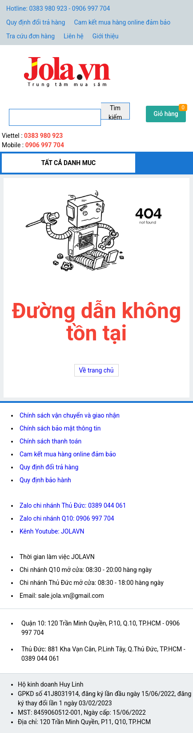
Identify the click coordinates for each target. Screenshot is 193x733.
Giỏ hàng (165, 113)
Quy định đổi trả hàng (35, 22)
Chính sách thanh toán (50, 441)
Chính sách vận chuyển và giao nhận (70, 415)
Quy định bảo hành (45, 480)
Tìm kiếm (115, 112)
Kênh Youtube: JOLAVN (52, 531)
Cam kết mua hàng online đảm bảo (122, 22)
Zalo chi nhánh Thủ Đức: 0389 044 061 (73, 505)
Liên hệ (74, 36)
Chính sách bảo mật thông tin (60, 428)
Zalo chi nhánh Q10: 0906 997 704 (67, 518)
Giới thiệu (105, 36)
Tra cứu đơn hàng (30, 36)
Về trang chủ (96, 370)
